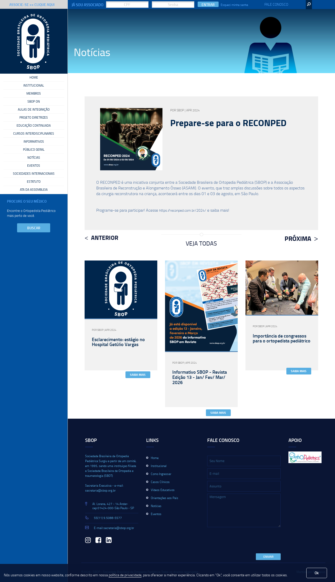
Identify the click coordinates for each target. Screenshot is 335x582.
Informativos (34, 142)
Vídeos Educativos (163, 490)
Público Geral (33, 150)
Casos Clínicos (160, 482)
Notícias (33, 158)
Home (33, 77)
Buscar (33, 227)
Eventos (33, 166)
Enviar (268, 556)
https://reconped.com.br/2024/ (182, 210)
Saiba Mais (138, 374)
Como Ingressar (161, 474)
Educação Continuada (34, 126)
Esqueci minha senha (234, 5)
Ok (317, 572)
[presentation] (246, 541)
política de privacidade (125, 574)
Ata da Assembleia (34, 190)
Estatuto (34, 182)
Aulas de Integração (34, 110)
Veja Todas (201, 243)
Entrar (208, 4)
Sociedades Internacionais (34, 174)
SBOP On (33, 101)
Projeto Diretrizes (33, 118)
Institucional (33, 85)
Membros (33, 93)
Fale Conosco (276, 4)
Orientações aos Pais (164, 498)
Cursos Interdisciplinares (33, 134)
